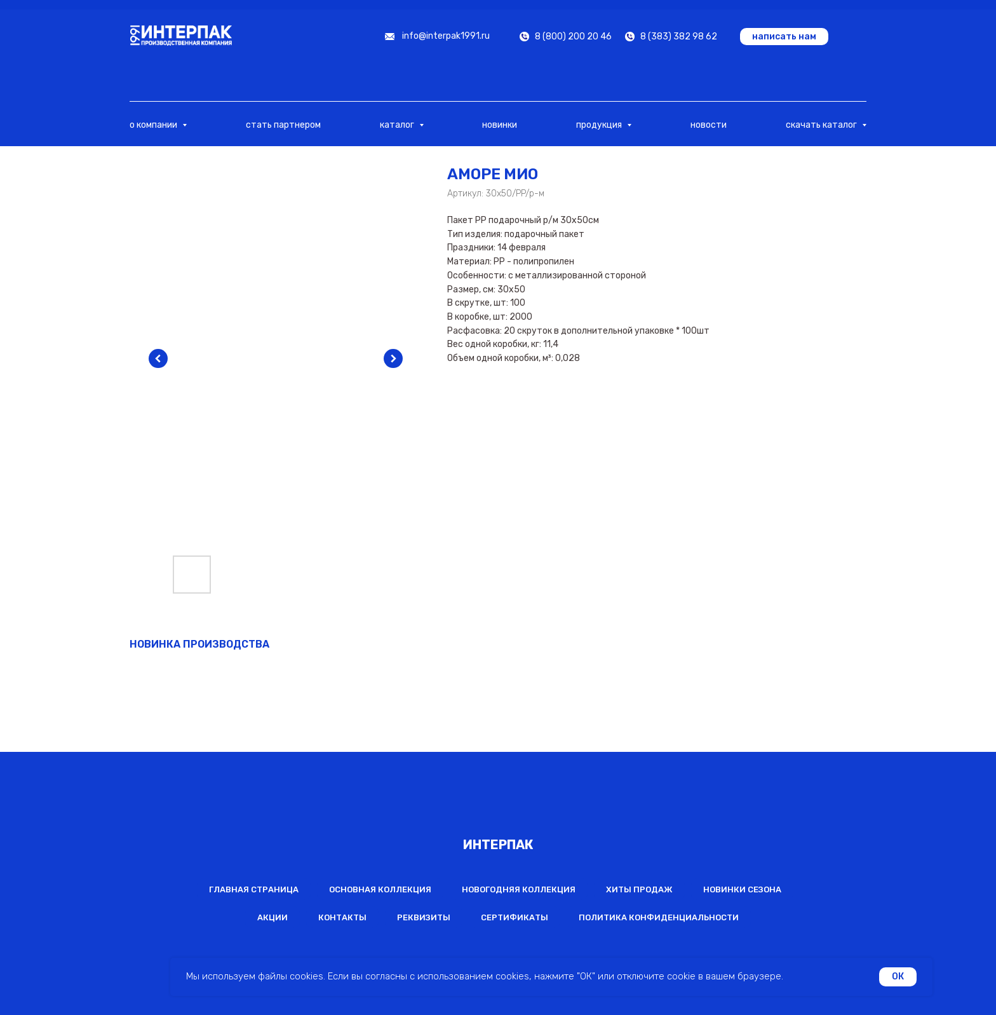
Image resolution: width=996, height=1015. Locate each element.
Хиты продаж (639, 889)
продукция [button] (600, 124)
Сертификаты (514, 917)
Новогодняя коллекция (518, 889)
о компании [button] (154, 124)
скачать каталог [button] (822, 124)
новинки (499, 124)
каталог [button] (398, 124)
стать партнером (283, 124)
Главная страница (254, 889)
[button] (784, 36)
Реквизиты (423, 917)
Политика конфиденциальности (659, 917)
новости (708, 124)
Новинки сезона (742, 889)
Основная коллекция (380, 889)
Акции (272, 917)
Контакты (342, 917)
